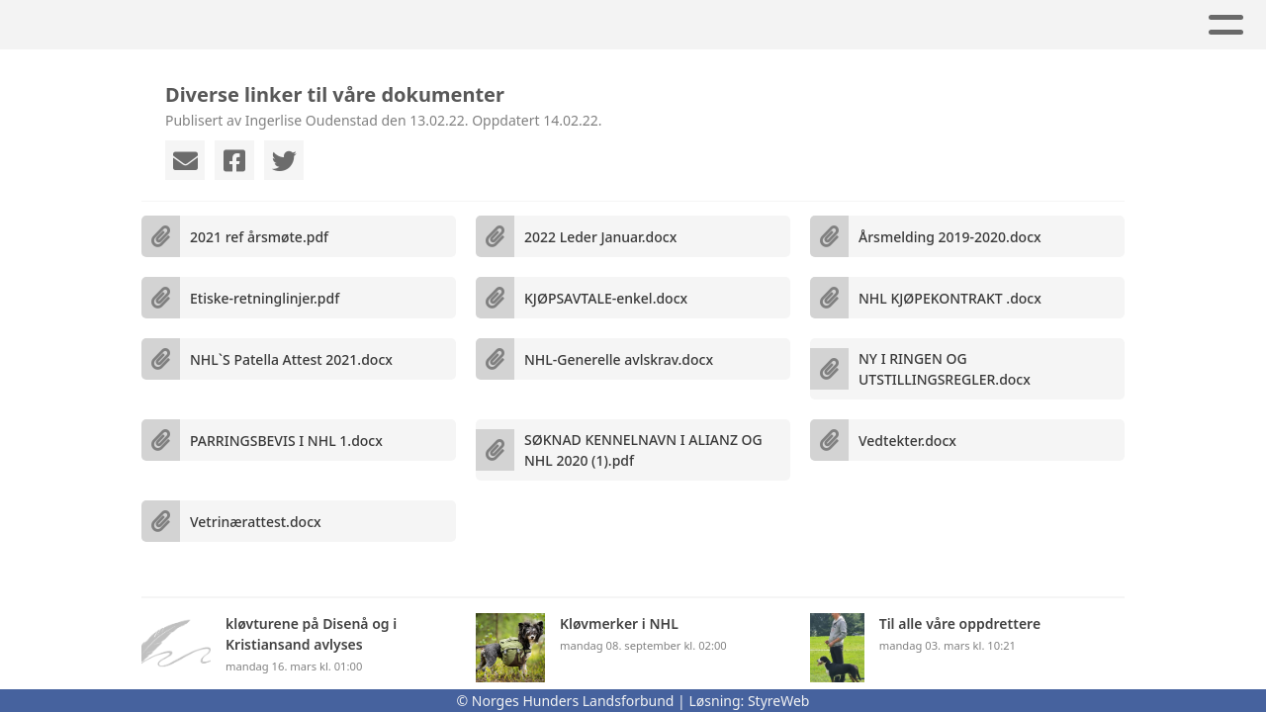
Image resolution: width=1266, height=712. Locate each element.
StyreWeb (779, 700)
